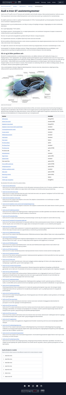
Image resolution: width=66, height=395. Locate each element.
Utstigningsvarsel (6, 166)
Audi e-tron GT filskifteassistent (10, 243)
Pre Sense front (6, 145)
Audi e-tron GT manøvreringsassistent (12, 265)
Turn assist (4, 177)
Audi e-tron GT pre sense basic (10, 299)
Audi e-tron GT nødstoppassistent (11, 279)
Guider (49, 2)
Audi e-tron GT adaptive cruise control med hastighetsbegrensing (18, 204)
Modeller (37, 2)
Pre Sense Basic (6, 142)
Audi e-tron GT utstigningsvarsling (11, 339)
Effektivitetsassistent (7, 134)
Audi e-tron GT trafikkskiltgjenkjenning (12, 325)
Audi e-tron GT (23, 6)
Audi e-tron (7, 373)
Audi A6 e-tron (8, 369)
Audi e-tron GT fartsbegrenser (10, 237)
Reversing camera (6, 174)
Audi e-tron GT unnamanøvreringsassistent (13, 333)
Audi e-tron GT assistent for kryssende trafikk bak (14, 220)
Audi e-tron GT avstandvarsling (10, 216)
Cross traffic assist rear (7, 164)
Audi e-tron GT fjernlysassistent (10, 249)
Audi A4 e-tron (8, 366)
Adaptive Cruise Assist (7, 124)
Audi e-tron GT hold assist (9, 259)
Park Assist (4, 140)
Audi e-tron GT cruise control (9, 226)
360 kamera (5, 119)
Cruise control (5, 132)
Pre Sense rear (5, 148)
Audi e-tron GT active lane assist (10, 191)
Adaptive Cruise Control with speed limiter (12, 127)
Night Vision (5, 156)
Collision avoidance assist (8, 169)
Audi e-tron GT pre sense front (10, 305)
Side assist (4, 172)
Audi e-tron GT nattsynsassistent (10, 271)
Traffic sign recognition (7, 179)
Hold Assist (4, 137)
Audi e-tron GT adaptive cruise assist (11, 198)
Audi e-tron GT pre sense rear (10, 313)
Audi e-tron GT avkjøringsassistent (11, 210)
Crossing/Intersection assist (9, 129)
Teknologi (43, 2)
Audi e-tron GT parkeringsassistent (11, 285)
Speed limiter (5, 158)
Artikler (54, 2)
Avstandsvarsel (5, 153)
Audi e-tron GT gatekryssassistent (11, 253)
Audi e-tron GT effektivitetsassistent (11, 232)
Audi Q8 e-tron (8, 362)
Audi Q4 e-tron (8, 355)
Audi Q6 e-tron (8, 359)
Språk (61, 2)
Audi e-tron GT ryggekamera (9, 319)
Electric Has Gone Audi (6, 6)
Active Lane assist (6, 121)
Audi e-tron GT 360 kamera (9, 185)
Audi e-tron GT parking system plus (11, 293)
